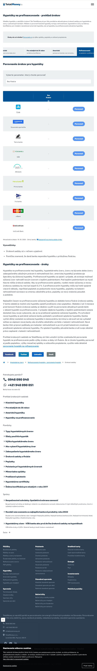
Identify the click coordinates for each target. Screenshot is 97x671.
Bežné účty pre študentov (44, 603)
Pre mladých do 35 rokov (29, 52)
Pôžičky (6, 546)
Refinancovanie (82, 52)
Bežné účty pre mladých (43, 600)
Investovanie (73, 574)
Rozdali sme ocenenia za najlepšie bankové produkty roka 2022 (37, 512)
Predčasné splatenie (16, 476)
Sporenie (7, 589)
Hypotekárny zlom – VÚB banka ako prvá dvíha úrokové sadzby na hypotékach (44, 523)
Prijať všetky (88, 665)
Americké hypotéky (15, 412)
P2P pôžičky (7, 565)
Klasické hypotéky (15, 402)
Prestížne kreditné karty (76, 555)
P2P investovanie (74, 583)
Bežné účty (40, 594)
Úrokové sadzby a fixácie (18, 456)
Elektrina (71, 565)
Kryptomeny (72, 580)
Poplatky (10, 461)
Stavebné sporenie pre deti (45, 585)
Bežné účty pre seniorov (43, 606)
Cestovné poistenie (42, 552)
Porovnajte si (27, 37)
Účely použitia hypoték (17, 436)
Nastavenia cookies (10, 665)
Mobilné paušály (75, 589)
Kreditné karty (74, 546)
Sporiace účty (8, 598)
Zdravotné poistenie (42, 558)
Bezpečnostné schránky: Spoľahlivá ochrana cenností (32, 500)
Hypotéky (7, 571)
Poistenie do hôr (41, 568)
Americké (56, 52)
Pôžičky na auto (8, 552)
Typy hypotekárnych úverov (19, 431)
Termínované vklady (10, 592)
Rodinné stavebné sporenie (45, 588)
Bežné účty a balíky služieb (44, 597)
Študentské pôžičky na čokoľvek (14, 558)
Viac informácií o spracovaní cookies (16, 659)
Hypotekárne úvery (17, 362)
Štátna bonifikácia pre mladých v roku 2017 (27, 486)
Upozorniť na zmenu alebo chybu (49, 239)
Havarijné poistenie (42, 565)
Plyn (69, 568)
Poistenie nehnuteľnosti (43, 561)
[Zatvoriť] (3, 620)
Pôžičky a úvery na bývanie (12, 555)
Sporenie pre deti (9, 601)
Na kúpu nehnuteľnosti (11, 574)
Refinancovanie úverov (11, 561)
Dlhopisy (71, 577)
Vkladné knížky (8, 595)
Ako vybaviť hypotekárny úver (21, 446)
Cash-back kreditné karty (76, 552)
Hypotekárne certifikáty (17, 481)
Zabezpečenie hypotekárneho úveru (23, 451)
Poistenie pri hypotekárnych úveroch (24, 466)
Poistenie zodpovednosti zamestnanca (44, 572)
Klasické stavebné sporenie (45, 582)
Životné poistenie (41, 555)
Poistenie (39, 546)
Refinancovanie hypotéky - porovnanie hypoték (44, 362)
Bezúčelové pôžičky (10, 549)
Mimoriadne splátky (16, 471)
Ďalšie (6, 532)
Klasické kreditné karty (76, 549)
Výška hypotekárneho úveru (20, 441)
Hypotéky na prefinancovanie (20, 417)
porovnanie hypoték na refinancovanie (21, 346)
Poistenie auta (40, 549)
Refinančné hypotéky (10, 580)
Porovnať (79, 109)
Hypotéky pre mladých (11, 583)
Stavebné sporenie (43, 579)
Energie (71, 561)
